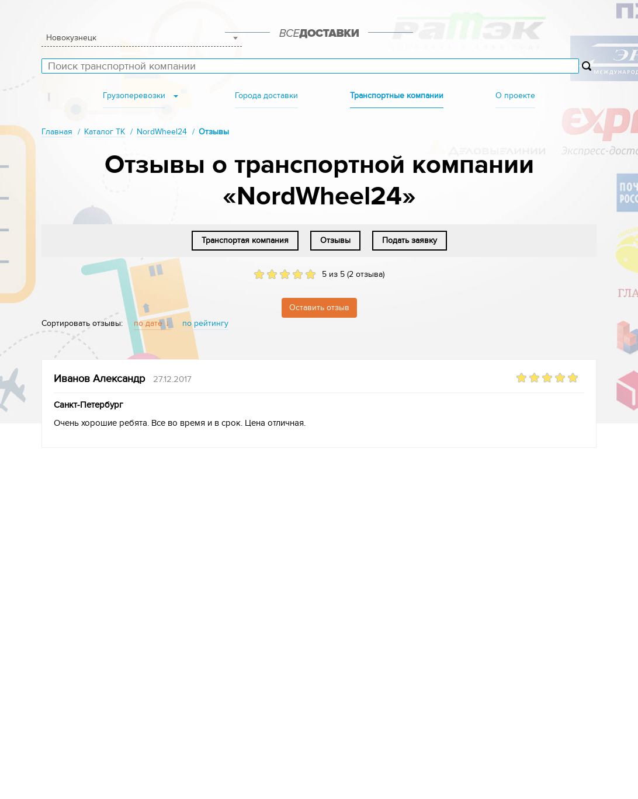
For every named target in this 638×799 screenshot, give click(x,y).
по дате (148, 323)
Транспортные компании (396, 95)
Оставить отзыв (319, 307)
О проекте (515, 95)
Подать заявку (409, 240)
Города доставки (266, 95)
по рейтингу (205, 323)
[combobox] (141, 38)
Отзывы (335, 240)
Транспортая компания (245, 240)
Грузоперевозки (134, 95)
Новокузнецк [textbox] (71, 38)
